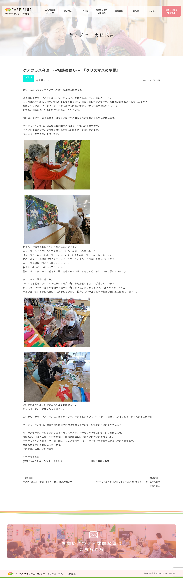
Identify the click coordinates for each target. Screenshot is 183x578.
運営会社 (72, 574)
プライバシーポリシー (57, 574)
